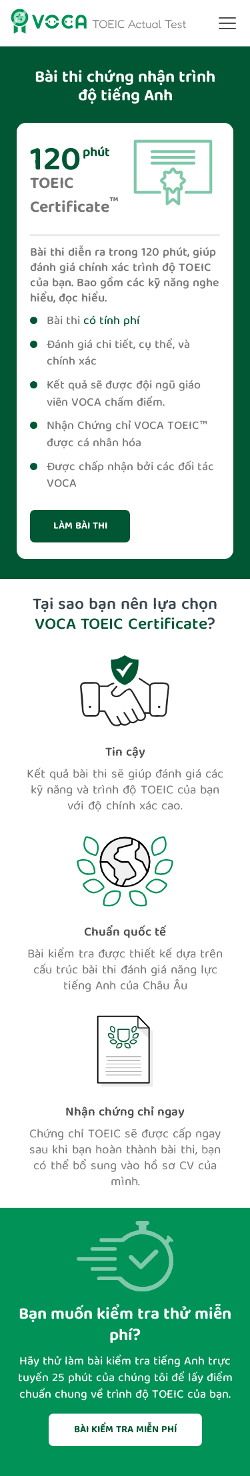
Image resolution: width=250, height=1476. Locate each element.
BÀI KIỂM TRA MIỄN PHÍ (125, 1430)
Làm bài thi (80, 526)
